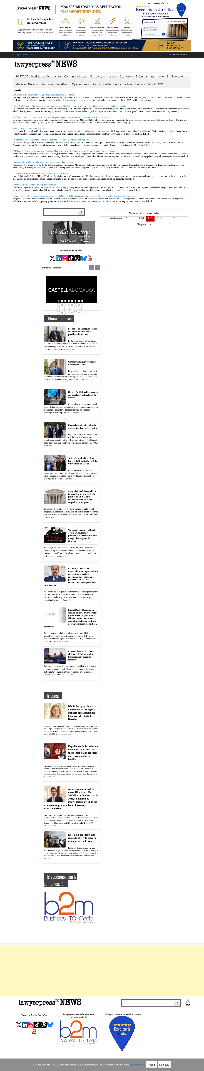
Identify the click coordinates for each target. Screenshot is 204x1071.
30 (75, 309)
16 (82, 304)
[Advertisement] (102, 971)
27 (65, 309)
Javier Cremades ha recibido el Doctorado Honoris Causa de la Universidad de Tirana (82, 461)
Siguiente (144, 224)
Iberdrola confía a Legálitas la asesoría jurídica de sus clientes (82, 426)
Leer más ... (72, 349)
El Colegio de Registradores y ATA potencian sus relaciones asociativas (43, 95)
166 (175, 218)
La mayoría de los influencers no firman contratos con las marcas (41, 173)
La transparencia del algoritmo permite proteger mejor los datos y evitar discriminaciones (51, 140)
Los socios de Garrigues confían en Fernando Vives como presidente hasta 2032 (82, 332)
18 (62, 306)
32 (82, 309)
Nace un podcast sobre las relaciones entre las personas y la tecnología (43, 162)
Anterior (116, 218)
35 (65, 312)
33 (59, 312)
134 (141, 218)
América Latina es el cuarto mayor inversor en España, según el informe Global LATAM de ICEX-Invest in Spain (62, 117)
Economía (126, 76)
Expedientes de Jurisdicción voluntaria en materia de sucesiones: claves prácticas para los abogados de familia (83, 753)
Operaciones (80, 84)
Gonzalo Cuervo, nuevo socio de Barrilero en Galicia (83, 363)
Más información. (135, 1065)
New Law (177, 76)
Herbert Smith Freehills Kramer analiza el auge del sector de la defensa (83, 395)
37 (72, 312)
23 (79, 306)
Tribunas (141, 76)
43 (65, 314)
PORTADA (22, 76)
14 (75, 304)
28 (69, 309)
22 (75, 306)
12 (69, 304)
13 (72, 304)
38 (75, 312)
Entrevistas (97, 76)
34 (62, 312)
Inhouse (47, 84)
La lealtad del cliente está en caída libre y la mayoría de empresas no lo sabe (82, 838)
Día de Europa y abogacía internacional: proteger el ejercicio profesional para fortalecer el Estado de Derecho (82, 713)
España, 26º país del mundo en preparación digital (34, 184)
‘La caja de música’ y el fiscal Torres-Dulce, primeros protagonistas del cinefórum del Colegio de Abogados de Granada (82, 535)
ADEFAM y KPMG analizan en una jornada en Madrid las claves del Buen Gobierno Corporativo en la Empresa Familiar (65, 151)
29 (72, 309)
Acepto (149, 1064)
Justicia (112, 76)
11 (65, 304)
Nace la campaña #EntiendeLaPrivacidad (30, 128)
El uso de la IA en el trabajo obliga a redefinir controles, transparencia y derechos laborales (81, 655)
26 (62, 309)
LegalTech (62, 84)
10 (62, 304)
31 (79, 309)
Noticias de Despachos (46, 76)
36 (69, 312)
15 (79, 304)
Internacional (159, 76)
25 (59, 309)
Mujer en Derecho (27, 84)
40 (82, 312)
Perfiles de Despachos (117, 84)
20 (69, 306)
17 (59, 306)
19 (65, 306)
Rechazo (161, 1064)
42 (62, 314)
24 (82, 306)
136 (159, 218)
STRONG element (178, 54)
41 (59, 314)
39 (79, 312)
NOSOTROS (156, 84)
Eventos (140, 84)
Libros (96, 84)
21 (72, 306)
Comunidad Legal (75, 76)
